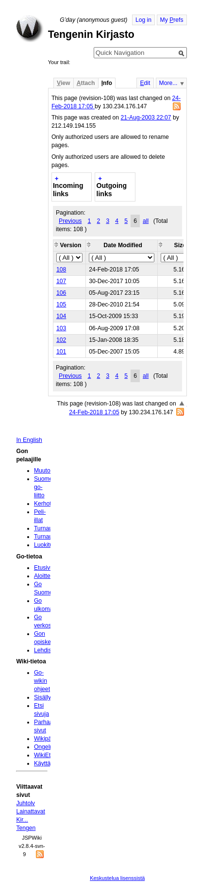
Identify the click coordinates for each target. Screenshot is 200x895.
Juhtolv (25, 803)
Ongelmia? (48, 746)
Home (29, 28)
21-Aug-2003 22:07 (145, 117)
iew (63, 83)
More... (168, 83)
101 (61, 351)
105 (61, 304)
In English (29, 440)
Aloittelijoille (49, 576)
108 (61, 269)
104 (61, 316)
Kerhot (42, 503)
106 (61, 292)
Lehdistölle (48, 650)
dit (145, 83)
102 (61, 340)
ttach (86, 83)
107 (61, 281)
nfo (106, 83)
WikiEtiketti (48, 755)
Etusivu (43, 567)
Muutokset (47, 470)
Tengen (25, 828)
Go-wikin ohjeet (42, 680)
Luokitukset (49, 544)
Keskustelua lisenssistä (117, 878)
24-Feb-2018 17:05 (94, 412)
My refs (171, 20)
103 (61, 328)
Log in (143, 20)
